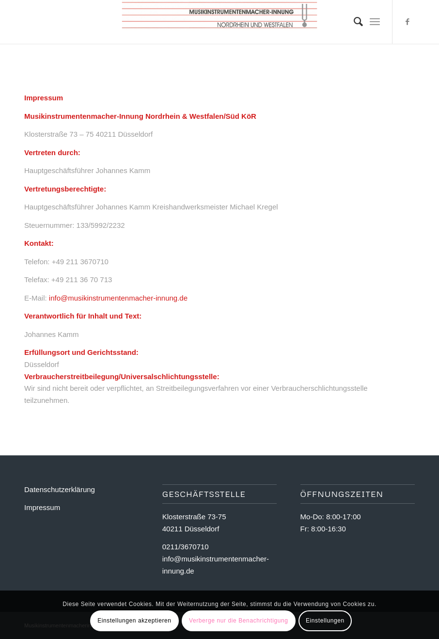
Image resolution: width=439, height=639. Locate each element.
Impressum (42, 507)
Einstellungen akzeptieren (134, 620)
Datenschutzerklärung (59, 489)
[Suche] (353, 22)
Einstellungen (325, 620)
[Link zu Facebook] (407, 22)
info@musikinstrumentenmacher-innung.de (118, 298)
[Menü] (375, 22)
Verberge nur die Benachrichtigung (238, 620)
